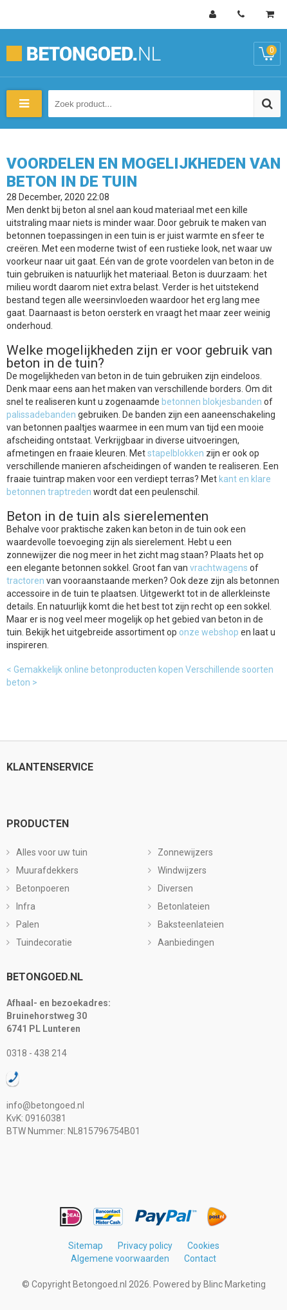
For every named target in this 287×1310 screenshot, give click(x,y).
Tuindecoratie (44, 942)
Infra (25, 906)
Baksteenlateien (191, 924)
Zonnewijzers (185, 852)
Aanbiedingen (186, 942)
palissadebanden (41, 414)
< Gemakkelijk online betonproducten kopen (94, 669)
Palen (27, 924)
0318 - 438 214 (36, 1053)
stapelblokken (175, 453)
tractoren (25, 580)
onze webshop (209, 632)
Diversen (175, 888)
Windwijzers (182, 870)
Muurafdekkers (47, 870)
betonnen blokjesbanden (212, 402)
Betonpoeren (42, 888)
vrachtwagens (219, 568)
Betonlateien (184, 906)
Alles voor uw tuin (52, 852)
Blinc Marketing (234, 1284)
